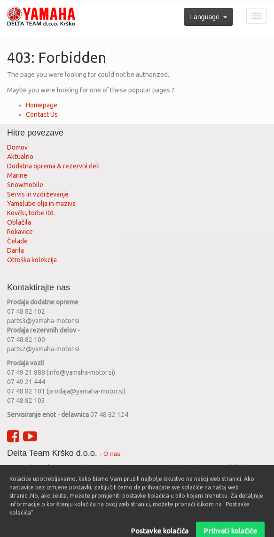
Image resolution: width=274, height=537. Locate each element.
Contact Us (42, 114)
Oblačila (19, 222)
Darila (15, 250)
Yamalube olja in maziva (41, 203)
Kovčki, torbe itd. (31, 213)
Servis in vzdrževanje (38, 194)
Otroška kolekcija (32, 260)
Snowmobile (25, 185)
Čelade (17, 241)
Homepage (41, 105)
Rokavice (20, 231)
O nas (111, 453)
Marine (17, 175)
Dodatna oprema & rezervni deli (53, 166)
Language (208, 17)
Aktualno (20, 156)
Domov (17, 147)
